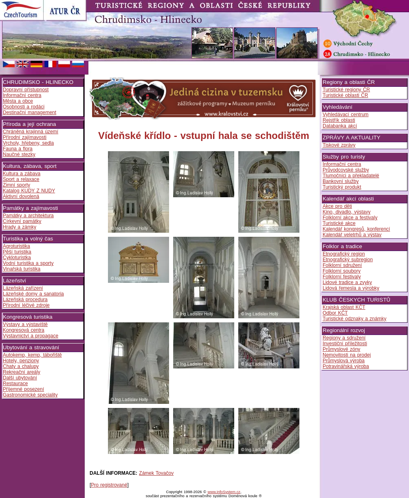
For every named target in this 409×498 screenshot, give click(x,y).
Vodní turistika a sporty (28, 263)
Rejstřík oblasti (339, 120)
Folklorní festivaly (342, 277)
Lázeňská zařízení (23, 288)
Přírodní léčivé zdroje (26, 305)
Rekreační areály (21, 372)
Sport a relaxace (21, 179)
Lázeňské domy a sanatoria (33, 294)
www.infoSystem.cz (224, 492)
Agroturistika (16, 246)
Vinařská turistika (21, 269)
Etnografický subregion (348, 259)
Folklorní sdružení (342, 265)
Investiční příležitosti (345, 343)
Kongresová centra (23, 330)
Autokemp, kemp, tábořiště (32, 355)
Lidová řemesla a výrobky (351, 288)
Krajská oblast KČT (344, 307)
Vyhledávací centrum (346, 114)
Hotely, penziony (21, 361)
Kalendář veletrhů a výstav (352, 235)
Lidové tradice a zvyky (347, 282)
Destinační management (29, 112)
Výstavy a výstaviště (25, 324)
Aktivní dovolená (21, 196)
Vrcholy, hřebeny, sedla (28, 143)
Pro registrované (109, 485)
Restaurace (15, 383)
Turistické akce (339, 223)
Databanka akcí (340, 126)
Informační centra (22, 95)
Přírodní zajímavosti (24, 137)
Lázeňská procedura (25, 299)
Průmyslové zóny (341, 349)
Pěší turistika (17, 252)
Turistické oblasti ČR (345, 95)
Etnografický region (344, 254)
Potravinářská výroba (346, 366)
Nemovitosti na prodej (347, 355)
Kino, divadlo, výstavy (346, 212)
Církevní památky (22, 221)
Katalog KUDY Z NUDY (29, 191)
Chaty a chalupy (21, 366)
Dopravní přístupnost (25, 90)
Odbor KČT (335, 313)
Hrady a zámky (19, 227)
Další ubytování (20, 378)
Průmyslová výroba (344, 361)
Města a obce (18, 101)
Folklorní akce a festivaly (350, 217)
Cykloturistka (17, 257)
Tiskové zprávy (339, 145)
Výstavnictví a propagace (30, 336)
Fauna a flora (18, 149)
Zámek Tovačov (156, 473)
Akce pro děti (337, 206)
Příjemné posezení (23, 389)
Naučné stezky (19, 154)
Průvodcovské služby (346, 170)
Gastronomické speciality (30, 395)
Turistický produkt (342, 187)
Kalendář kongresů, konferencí (356, 229)
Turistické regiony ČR (346, 90)
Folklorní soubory (342, 271)
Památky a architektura (28, 215)
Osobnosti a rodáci (23, 107)
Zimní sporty (16, 185)
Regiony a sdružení (344, 338)
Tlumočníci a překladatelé (351, 175)
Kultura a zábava (21, 173)
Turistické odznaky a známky (355, 319)
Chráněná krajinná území (30, 131)
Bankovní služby (340, 181)
